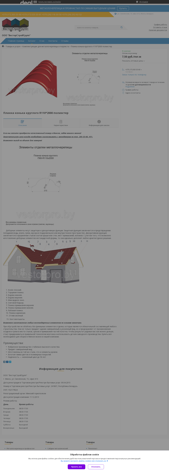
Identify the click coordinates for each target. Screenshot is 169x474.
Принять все (76, 467)
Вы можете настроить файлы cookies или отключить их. (83, 461)
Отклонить (95, 467)
